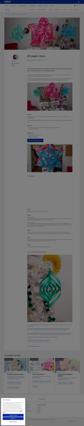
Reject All (13, 418)
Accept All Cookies (13, 415)
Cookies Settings (13, 421)
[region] (13, 411)
